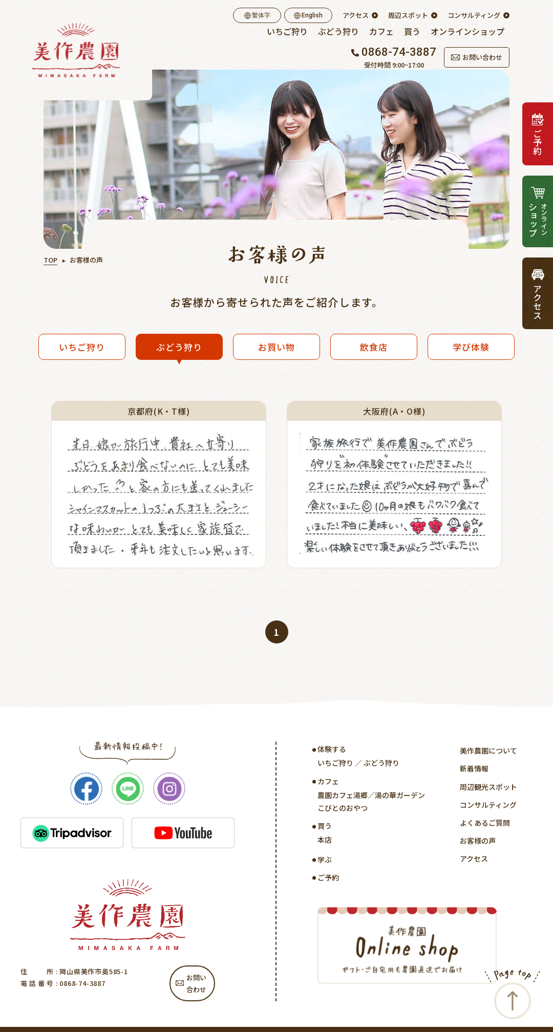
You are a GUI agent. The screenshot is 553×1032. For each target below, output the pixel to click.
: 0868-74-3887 (79, 983)
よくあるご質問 (485, 823)
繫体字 (257, 15)
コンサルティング (474, 15)
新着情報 (474, 768)
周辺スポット (408, 15)
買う (412, 31)
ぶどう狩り (338, 31)
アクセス (356, 15)
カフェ (381, 31)
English (308, 15)
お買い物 (276, 346)
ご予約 (328, 877)
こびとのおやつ (342, 808)
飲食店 (374, 346)
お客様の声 (478, 840)
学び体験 (471, 346)
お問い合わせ (476, 57)
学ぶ (324, 859)
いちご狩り (287, 31)
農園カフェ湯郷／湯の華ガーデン (371, 795)
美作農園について (488, 750)
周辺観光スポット (488, 787)
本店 (324, 839)
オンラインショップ (467, 31)
